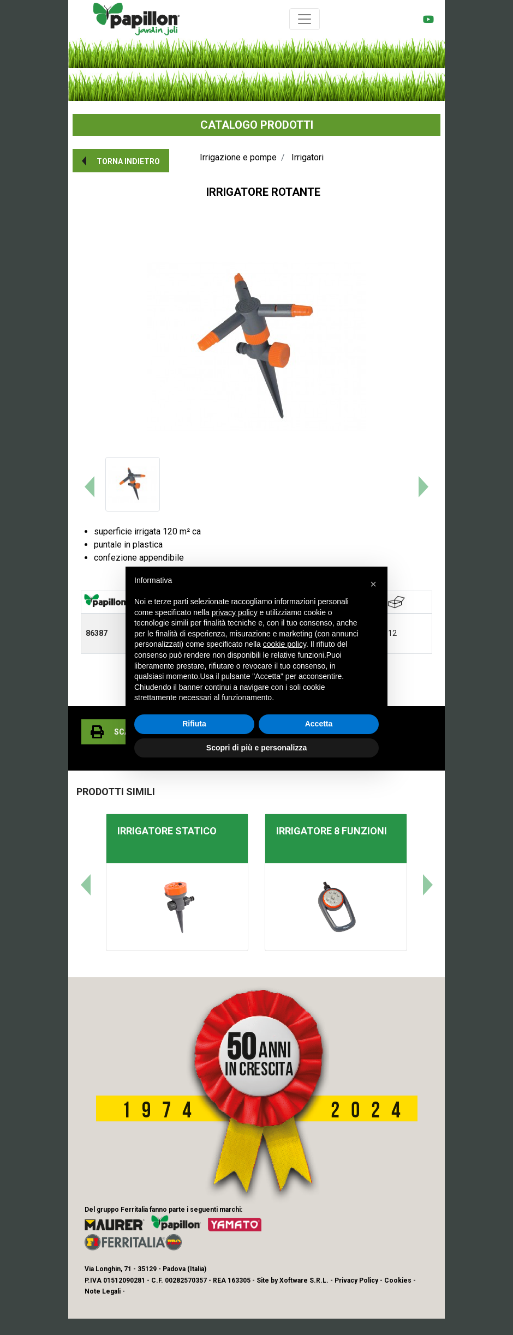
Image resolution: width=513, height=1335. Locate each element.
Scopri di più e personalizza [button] (256, 747)
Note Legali (103, 1291)
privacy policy (235, 612)
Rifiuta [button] (194, 723)
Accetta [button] (319, 723)
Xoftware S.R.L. (304, 1280)
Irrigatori (307, 157)
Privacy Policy (356, 1280)
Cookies (397, 1280)
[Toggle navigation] (304, 19)
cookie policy (284, 644)
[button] (121, 160)
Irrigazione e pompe (238, 157)
